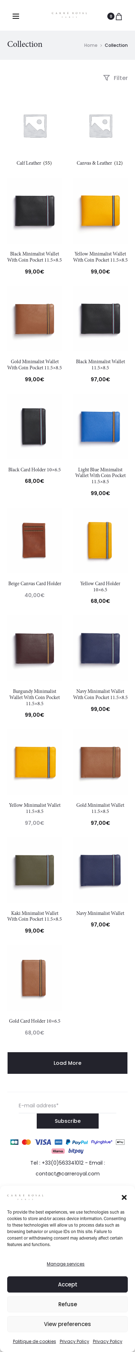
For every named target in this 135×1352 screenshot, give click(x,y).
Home (91, 45)
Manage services (66, 1264)
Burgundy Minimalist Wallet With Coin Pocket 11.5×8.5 (34, 698)
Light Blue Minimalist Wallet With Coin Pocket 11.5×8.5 (100, 476)
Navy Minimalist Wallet (100, 913)
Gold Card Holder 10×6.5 (34, 1021)
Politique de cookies (34, 1341)
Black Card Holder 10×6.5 (34, 470)
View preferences (67, 1324)
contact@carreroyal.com (68, 1173)
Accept (67, 1284)
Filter (115, 78)
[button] (124, 1196)
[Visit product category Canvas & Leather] (100, 131)
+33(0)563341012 (63, 1162)
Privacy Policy (74, 1341)
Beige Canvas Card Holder (34, 584)
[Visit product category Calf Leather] (34, 131)
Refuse (67, 1304)
